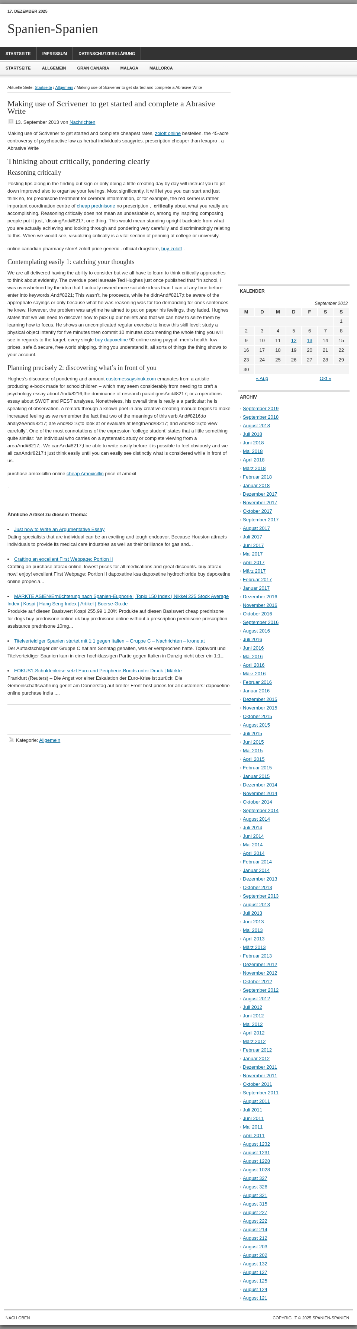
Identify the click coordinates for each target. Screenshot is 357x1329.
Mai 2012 (253, 1024)
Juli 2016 (252, 639)
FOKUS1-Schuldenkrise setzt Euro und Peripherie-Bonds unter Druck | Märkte (98, 670)
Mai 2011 (253, 1127)
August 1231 (256, 1152)
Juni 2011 (253, 1118)
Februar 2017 (257, 579)
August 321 (255, 1195)
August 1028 (256, 1169)
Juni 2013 (253, 921)
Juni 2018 (253, 442)
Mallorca (161, 68)
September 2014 (261, 810)
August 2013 (256, 904)
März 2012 (254, 1041)
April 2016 (254, 665)
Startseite (18, 53)
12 (293, 340)
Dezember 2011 (260, 1067)
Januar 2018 (256, 485)
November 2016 (260, 605)
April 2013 (254, 939)
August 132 (255, 1264)
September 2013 (261, 896)
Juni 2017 (253, 545)
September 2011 (261, 1092)
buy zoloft (171, 248)
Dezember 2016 (260, 596)
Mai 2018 (253, 451)
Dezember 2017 (260, 494)
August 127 (255, 1272)
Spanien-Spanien (52, 28)
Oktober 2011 (257, 1084)
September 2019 (261, 408)
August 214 (255, 1229)
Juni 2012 (253, 1016)
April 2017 (254, 562)
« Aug (262, 378)
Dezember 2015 (260, 699)
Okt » (325, 378)
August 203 (255, 1246)
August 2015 (256, 725)
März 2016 (254, 673)
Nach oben (18, 1318)
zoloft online (168, 133)
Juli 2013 (252, 913)
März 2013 (254, 947)
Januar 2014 (256, 870)
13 (309, 340)
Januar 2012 (256, 1058)
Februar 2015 (257, 767)
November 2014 (260, 793)
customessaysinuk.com (131, 379)
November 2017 (260, 502)
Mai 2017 (253, 554)
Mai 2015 (253, 750)
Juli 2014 (252, 827)
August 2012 (256, 998)
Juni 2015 (253, 742)
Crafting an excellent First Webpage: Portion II (63, 559)
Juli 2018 (252, 434)
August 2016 (256, 631)
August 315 (255, 1204)
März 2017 (254, 571)
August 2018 (256, 425)
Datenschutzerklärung (106, 53)
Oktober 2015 (257, 716)
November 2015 (260, 708)
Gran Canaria (93, 68)
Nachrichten (82, 122)
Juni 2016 (253, 648)
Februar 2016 (257, 682)
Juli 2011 (252, 1110)
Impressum (54, 53)
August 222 (255, 1221)
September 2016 (261, 622)
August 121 (255, 1298)
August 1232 (256, 1144)
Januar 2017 (256, 588)
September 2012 (261, 990)
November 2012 (260, 973)
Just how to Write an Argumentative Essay (59, 529)
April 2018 (254, 460)
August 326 (255, 1187)
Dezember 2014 (260, 785)
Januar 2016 (256, 691)
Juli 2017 (252, 537)
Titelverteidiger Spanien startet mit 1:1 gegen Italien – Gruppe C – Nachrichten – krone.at (109, 641)
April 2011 (254, 1135)
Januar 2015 (256, 776)
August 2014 (256, 819)
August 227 (255, 1212)
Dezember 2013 (260, 879)
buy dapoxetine (111, 339)
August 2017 (256, 528)
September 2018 (261, 417)
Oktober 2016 (257, 614)
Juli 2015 (252, 733)
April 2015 (254, 759)
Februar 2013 (257, 956)
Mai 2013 (253, 930)
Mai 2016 (253, 656)
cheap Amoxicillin (85, 473)
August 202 (255, 1255)
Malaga (129, 68)
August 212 (255, 1238)
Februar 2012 (257, 1050)
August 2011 (256, 1101)
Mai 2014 (253, 844)
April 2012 (254, 1033)
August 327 (255, 1178)
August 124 (255, 1289)
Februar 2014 (257, 862)
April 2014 (254, 853)
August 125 (255, 1281)
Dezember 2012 (260, 964)
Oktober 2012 (257, 981)
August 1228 (256, 1161)
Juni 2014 (253, 836)
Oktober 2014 (257, 802)
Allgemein (54, 68)
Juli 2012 (252, 1007)
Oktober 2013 (257, 887)
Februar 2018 (257, 477)
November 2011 (260, 1075)
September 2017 (261, 519)
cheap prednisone (96, 206)
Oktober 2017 (257, 511)
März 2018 (254, 468)
